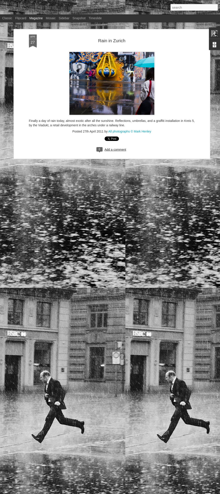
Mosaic (50, 18)
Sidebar (64, 18)
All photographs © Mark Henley (129, 110)
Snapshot (79, 18)
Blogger (173, 491)
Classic (7, 18)
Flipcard (20, 18)
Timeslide (95, 18)
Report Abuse (185, 491)
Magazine (36, 18)
